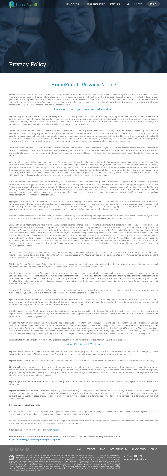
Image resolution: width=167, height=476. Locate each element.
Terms (154, 449)
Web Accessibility (118, 449)
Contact (138, 4)
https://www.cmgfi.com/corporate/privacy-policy (34, 439)
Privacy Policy (139, 449)
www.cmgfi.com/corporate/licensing (32, 470)
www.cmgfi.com (52, 430)
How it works (72, 4)
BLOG (102, 449)
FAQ (127, 4)
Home (78, 449)
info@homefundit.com (137, 459)
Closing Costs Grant (94, 4)
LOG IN (153, 4)
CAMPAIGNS (115, 4)
